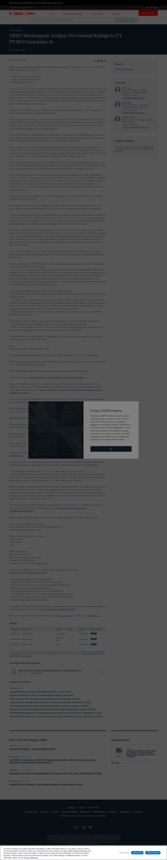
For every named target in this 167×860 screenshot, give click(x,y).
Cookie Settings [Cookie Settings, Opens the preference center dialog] (124, 852)
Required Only (137, 852)
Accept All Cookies (153, 852)
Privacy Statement (31, 858)
